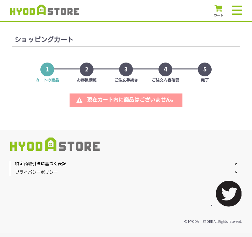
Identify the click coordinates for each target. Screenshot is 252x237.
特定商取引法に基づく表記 (40, 164)
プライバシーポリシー (36, 172)
